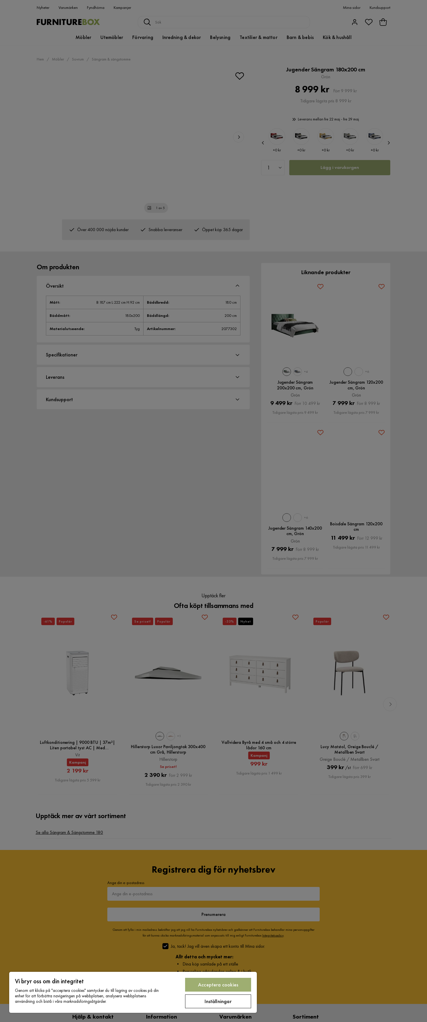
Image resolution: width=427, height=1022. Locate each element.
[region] (133, 992)
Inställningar (218, 1001)
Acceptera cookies (218, 984)
